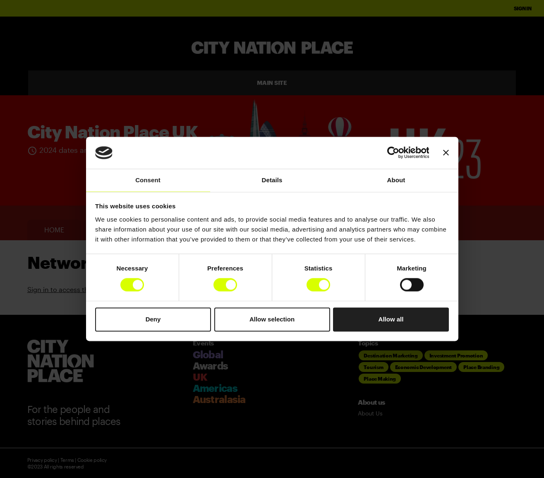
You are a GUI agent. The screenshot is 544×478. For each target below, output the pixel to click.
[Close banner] (446, 153)
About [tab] (396, 179)
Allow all (391, 319)
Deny (153, 319)
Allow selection (272, 319)
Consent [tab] (148, 179)
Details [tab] (272, 179)
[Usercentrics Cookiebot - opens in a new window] (393, 153)
